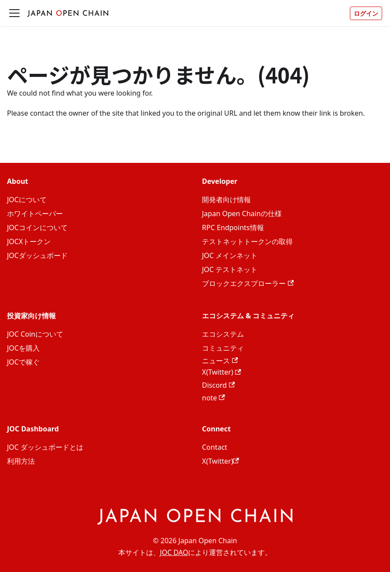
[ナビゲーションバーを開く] (14, 13)
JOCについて (27, 199)
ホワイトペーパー (35, 213)
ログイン (366, 13)
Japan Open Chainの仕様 (242, 213)
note (213, 398)
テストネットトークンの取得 (247, 241)
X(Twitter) (221, 372)
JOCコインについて (37, 227)
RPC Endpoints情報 (233, 227)
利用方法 (21, 461)
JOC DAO (174, 552)
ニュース (220, 360)
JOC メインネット (229, 255)
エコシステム (223, 334)
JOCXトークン (29, 241)
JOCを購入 (23, 348)
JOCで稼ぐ (23, 362)
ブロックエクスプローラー (248, 283)
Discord (218, 385)
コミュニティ (223, 348)
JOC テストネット (229, 269)
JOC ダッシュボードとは (45, 447)
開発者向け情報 (226, 199)
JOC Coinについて (35, 334)
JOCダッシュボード (37, 255)
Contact (214, 447)
